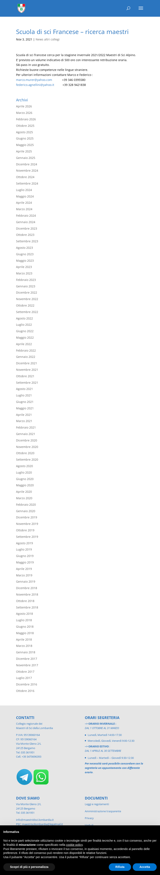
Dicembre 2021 (26, 363)
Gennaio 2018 (25, 652)
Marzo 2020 (24, 498)
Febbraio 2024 (26, 215)
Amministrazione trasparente (103, 811)
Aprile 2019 (24, 569)
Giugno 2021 (25, 402)
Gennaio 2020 (25, 511)
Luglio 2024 (24, 190)
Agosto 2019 (24, 543)
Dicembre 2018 (26, 588)
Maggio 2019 (25, 562)
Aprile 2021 (24, 415)
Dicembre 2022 (26, 292)
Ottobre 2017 (25, 672)
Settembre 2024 (27, 183)
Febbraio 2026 (26, 119)
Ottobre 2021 (25, 376)
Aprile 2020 (24, 492)
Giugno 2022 (25, 331)
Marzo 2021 (24, 421)
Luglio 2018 (24, 620)
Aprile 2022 (24, 344)
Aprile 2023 (24, 267)
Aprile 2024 (24, 203)
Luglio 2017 (24, 678)
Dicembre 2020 (26, 440)
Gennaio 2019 (25, 581)
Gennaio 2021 (25, 434)
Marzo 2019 (24, 575)
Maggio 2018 (25, 633)
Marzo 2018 (24, 646)
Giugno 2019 (25, 556)
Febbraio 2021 (26, 427)
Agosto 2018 (24, 614)
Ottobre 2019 (25, 530)
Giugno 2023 (25, 254)
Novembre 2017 (27, 665)
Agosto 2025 (24, 132)
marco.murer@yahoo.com (34, 80)
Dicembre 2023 (26, 228)
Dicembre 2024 (26, 164)
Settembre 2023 (27, 241)
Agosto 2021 (24, 389)
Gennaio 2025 (25, 158)
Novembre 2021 (27, 370)
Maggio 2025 (25, 145)
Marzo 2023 (24, 273)
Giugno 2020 (25, 479)
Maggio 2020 (25, 485)
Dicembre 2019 (26, 517)
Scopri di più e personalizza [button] (29, 867)
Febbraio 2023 (26, 280)
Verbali (89, 825)
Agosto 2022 (24, 318)
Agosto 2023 (24, 248)
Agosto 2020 (24, 466)
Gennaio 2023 (25, 286)
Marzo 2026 (24, 113)
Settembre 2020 (27, 459)
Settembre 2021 (27, 383)
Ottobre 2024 (25, 177)
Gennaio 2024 (25, 222)
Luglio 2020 (24, 472)
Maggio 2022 (25, 337)
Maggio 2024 (25, 196)
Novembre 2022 (27, 299)
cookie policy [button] (74, 844)
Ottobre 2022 (25, 305)
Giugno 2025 (25, 138)
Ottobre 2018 (25, 601)
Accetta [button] (144, 867)
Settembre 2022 (27, 312)
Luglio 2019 (24, 549)
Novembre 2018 (27, 594)
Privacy (89, 818)
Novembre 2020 (27, 447)
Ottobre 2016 (25, 691)
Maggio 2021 (25, 408)
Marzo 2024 (24, 209)
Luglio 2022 (24, 325)
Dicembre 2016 (26, 684)
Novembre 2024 (27, 170)
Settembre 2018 (27, 607)
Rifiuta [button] (120, 867)
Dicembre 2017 (26, 659)
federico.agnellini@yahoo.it (35, 85)
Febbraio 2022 (26, 350)
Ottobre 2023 (25, 235)
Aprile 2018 (24, 639)
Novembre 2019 (27, 524)
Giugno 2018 (25, 627)
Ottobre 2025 (25, 126)
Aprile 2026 (24, 106)
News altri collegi (48, 39)
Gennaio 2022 (25, 357)
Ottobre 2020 (25, 453)
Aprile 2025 (24, 151)
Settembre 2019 (27, 537)
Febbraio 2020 (26, 505)
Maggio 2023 (25, 261)
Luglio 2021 (24, 395)
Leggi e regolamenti (97, 804)
